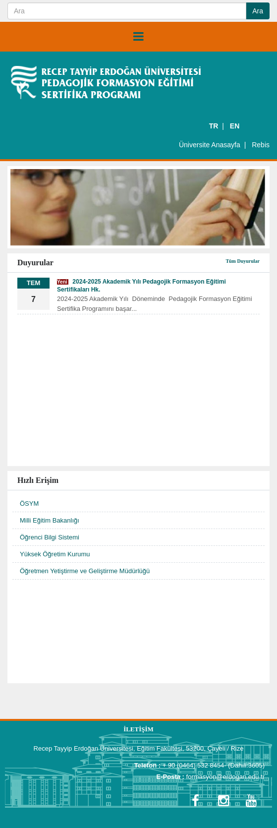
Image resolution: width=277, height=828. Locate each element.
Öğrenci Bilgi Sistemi (49, 537)
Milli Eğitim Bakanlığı (49, 520)
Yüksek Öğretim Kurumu (55, 554)
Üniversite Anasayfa (209, 145)
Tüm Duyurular (242, 261)
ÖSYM (29, 503)
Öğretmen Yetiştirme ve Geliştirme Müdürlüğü (85, 571)
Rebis (261, 145)
